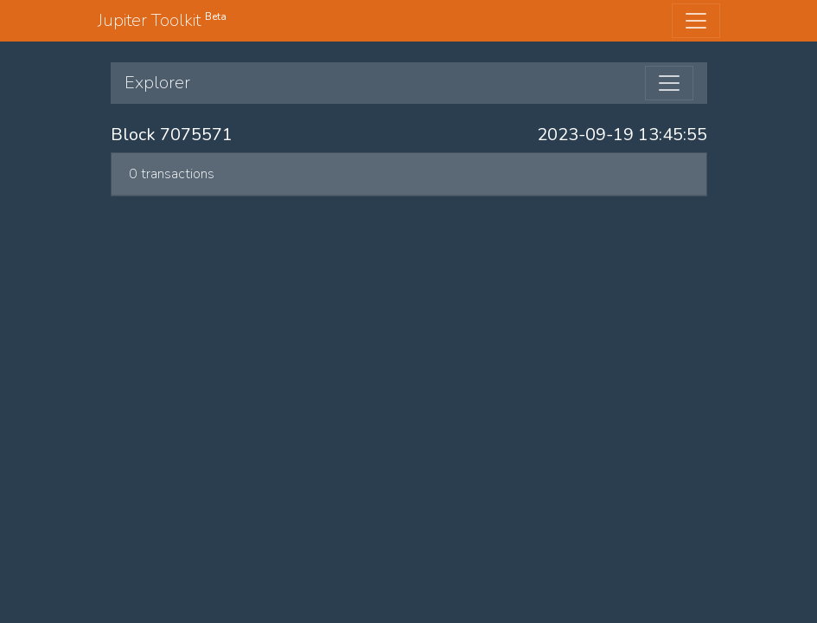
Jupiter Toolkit (162, 20)
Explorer (157, 82)
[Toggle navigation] (696, 20)
